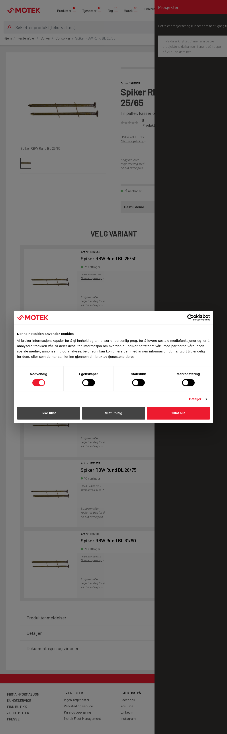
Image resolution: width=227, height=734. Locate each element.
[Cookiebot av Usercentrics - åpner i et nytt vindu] (190, 317)
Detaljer (195, 399)
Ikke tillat (48, 413)
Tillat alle (178, 413)
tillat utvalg (113, 413)
